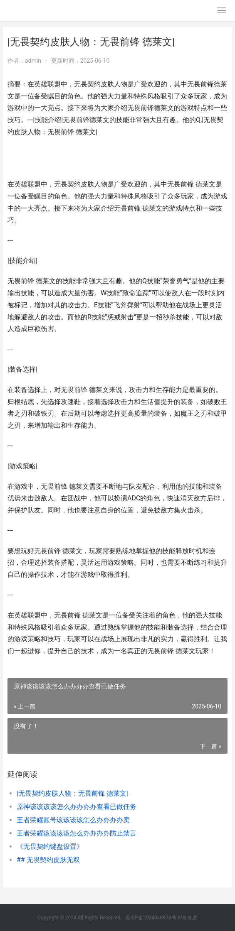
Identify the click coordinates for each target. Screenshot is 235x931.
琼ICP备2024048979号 (150, 918)
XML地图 (188, 918)
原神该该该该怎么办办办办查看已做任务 (76, 807)
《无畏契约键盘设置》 (50, 846)
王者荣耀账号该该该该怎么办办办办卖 (73, 820)
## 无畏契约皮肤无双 (48, 860)
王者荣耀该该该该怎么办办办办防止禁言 (76, 833)
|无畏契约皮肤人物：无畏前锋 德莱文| (72, 793)
